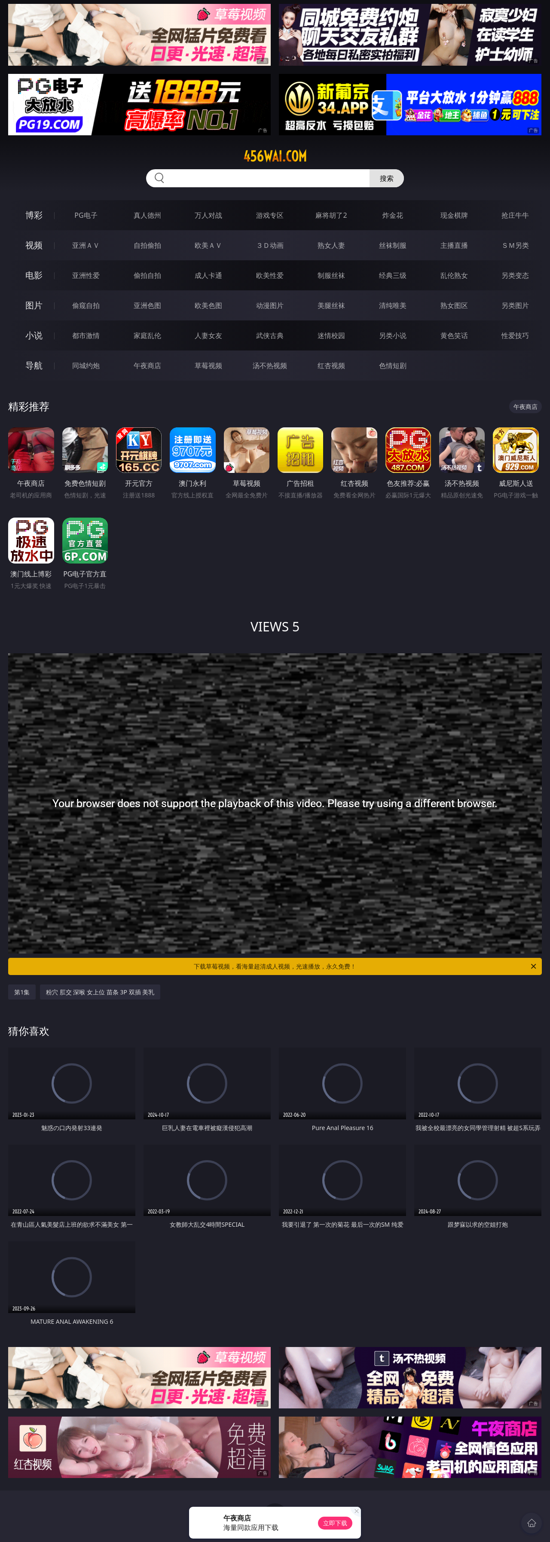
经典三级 (392, 275)
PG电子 (85, 215)
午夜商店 (147, 365)
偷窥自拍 (86, 305)
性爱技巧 (515, 335)
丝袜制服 (392, 245)
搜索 (387, 178)
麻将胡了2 (331, 215)
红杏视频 (331, 365)
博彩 (34, 215)
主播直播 (454, 245)
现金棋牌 (454, 215)
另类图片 (515, 305)
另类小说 (392, 335)
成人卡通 (208, 275)
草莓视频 (208, 365)
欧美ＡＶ (208, 245)
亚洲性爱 (86, 275)
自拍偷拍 (147, 245)
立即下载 (335, 1523)
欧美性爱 (270, 275)
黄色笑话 (454, 335)
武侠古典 (270, 335)
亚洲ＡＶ (86, 245)
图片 (34, 305)
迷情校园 (331, 335)
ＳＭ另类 (515, 245)
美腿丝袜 (331, 305)
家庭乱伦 (147, 335)
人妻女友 (208, 335)
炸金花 (392, 215)
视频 (34, 245)
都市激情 (86, 335)
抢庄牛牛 (515, 215)
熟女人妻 (331, 245)
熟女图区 (454, 305)
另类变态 (515, 275)
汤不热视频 (270, 365)
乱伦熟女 (454, 275)
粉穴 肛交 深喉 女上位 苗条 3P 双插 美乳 (100, 992)
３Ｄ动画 (270, 245)
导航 (34, 365)
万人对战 (208, 215)
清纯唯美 (392, 305)
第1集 (22, 992)
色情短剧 (392, 365)
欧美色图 (208, 305)
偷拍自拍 (147, 275)
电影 (34, 275)
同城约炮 (86, 365)
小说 (34, 335)
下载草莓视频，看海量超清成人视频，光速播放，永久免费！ (366, 966)
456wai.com (275, 156)
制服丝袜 (331, 275)
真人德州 (147, 215)
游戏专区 (270, 215)
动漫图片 (270, 305)
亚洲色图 (147, 305)
